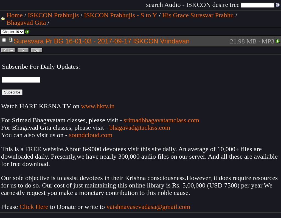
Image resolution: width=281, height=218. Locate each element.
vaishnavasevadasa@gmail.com (149, 206)
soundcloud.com (91, 135)
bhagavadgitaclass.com (139, 127)
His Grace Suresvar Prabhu (198, 15)
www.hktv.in (97, 106)
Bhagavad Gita (26, 22)
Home (15, 15)
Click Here (33, 206)
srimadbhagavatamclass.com (161, 120)
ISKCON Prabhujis (53, 15)
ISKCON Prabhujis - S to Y (120, 15)
